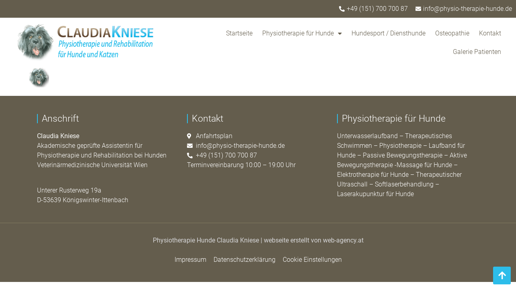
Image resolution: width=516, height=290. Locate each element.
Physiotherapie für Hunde (302, 33)
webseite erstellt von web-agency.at (314, 240)
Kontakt (490, 33)
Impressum (190, 259)
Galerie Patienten (477, 52)
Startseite (239, 33)
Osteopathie (452, 33)
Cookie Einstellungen (312, 259)
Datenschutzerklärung (244, 259)
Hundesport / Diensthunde (389, 33)
